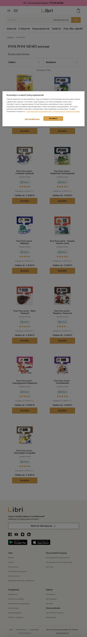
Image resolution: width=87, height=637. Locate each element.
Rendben (53, 118)
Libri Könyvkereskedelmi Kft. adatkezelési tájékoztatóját (52, 111)
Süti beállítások (32, 119)
